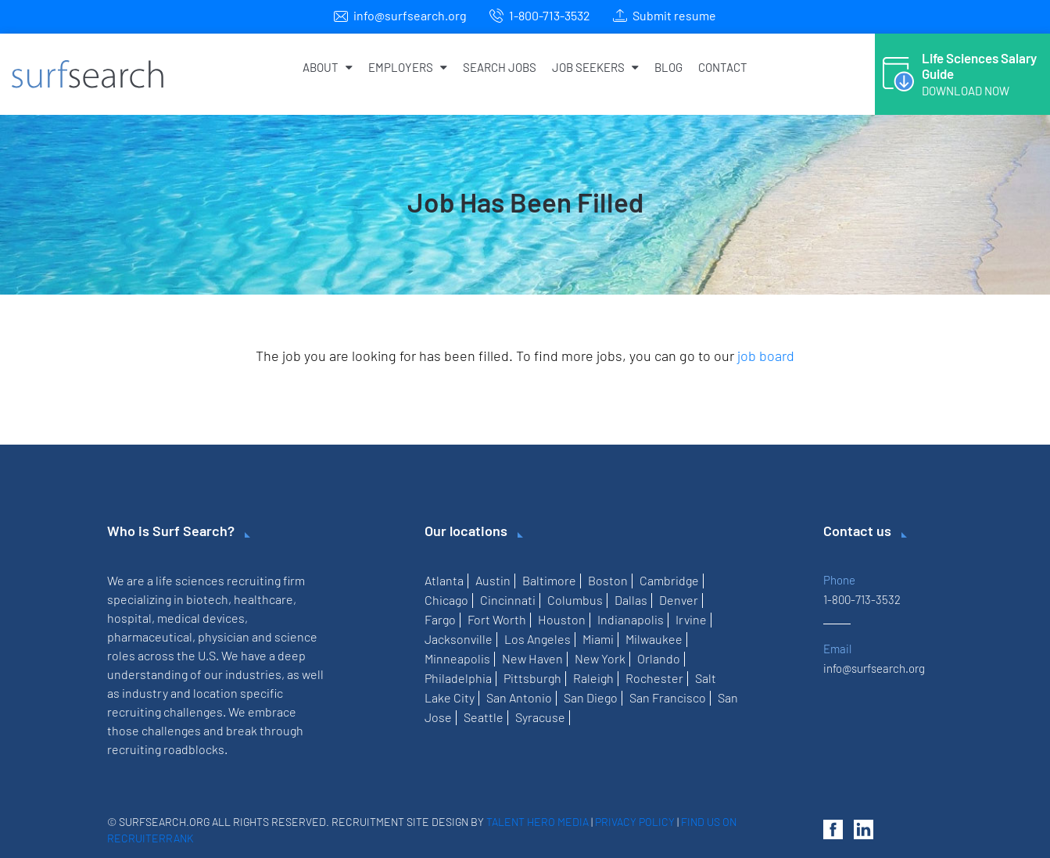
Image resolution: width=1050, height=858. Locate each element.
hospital (129, 617)
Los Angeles (537, 638)
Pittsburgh (532, 677)
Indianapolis (630, 619)
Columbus (575, 599)
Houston (562, 619)
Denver (678, 599)
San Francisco (667, 697)
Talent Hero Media (537, 821)
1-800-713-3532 (549, 15)
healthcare (263, 599)
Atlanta (444, 580)
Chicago (446, 599)
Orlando (658, 658)
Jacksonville (459, 638)
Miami (598, 638)
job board (765, 355)
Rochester (654, 677)
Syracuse (540, 717)
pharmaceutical (149, 636)
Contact (722, 67)
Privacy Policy (635, 821)
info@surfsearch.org (410, 15)
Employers (407, 67)
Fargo (440, 619)
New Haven (532, 658)
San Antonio (519, 697)
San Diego (591, 697)
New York (600, 658)
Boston (608, 580)
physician (223, 636)
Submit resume (674, 15)
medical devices (201, 617)
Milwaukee (654, 638)
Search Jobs (499, 67)
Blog (668, 67)
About (328, 67)
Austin (493, 580)
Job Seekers (595, 67)
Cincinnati (508, 599)
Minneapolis (457, 658)
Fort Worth (497, 619)
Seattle (483, 717)
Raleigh (593, 677)
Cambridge (669, 580)
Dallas (631, 599)
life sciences (190, 580)
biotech (207, 599)
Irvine (691, 619)
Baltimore (549, 580)
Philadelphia (458, 677)
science (295, 636)
